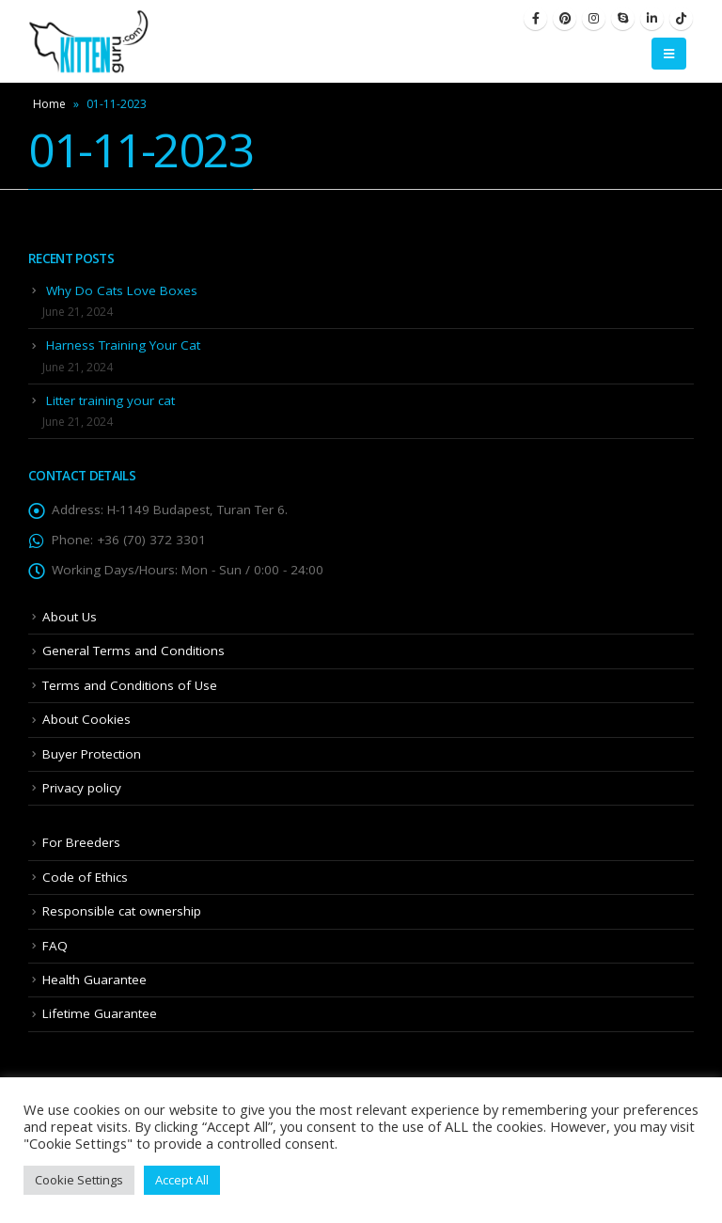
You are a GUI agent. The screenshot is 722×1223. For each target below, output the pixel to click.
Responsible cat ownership (121, 910)
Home (49, 104)
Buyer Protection (91, 753)
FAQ (55, 945)
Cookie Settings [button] (79, 1179)
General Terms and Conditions (133, 650)
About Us (69, 616)
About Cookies (86, 719)
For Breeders (81, 842)
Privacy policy (81, 787)
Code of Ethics (85, 877)
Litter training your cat (110, 400)
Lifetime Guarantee (99, 1013)
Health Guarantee (94, 979)
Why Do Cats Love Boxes (121, 290)
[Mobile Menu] (668, 54)
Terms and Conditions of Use (129, 685)
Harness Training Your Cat (123, 345)
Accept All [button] (182, 1179)
